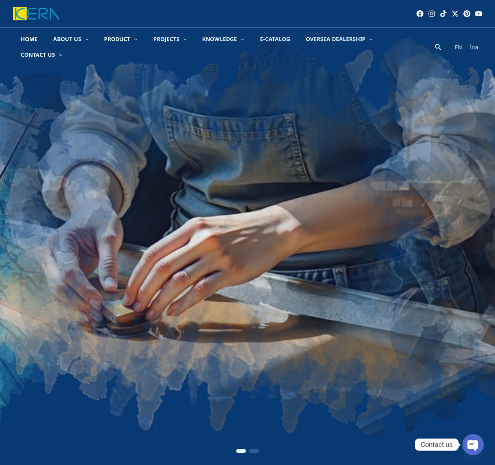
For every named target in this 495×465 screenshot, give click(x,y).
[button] (241, 451)
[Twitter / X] (455, 13)
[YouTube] (478, 13)
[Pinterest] (466, 13)
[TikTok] (443, 13)
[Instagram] (431, 13)
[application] (81, 40)
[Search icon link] (438, 41)
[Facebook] (419, 13)
